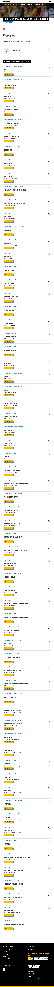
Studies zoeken (6, 949)
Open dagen (5, 951)
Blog (4, 960)
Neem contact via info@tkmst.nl (35, 978)
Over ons (5, 961)
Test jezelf (5, 954)
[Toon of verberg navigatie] (49, 1)
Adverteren (30, 949)
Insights (4, 956)
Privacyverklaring (6, 984)
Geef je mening (6, 958)
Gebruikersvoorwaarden (16, 984)
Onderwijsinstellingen (7, 953)
